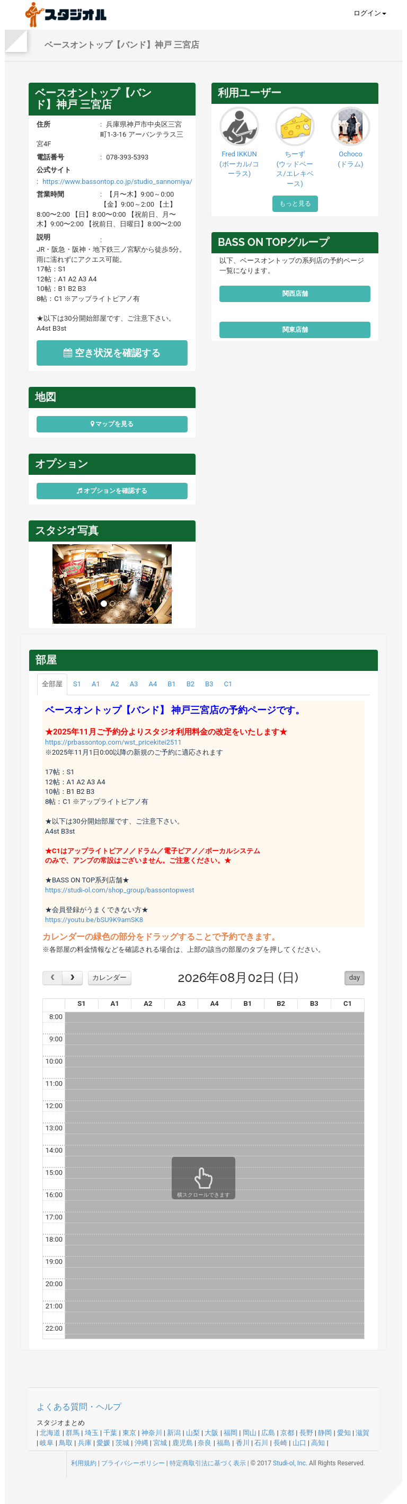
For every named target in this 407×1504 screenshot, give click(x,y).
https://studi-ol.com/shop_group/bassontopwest (119, 890)
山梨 (193, 1433)
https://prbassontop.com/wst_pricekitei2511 (113, 742)
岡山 (249, 1433)
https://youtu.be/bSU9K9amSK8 (94, 920)
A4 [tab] (152, 684)
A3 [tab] (134, 684)
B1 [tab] (171, 684)
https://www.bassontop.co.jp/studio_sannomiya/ (117, 181)
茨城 (122, 1443)
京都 (287, 1433)
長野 (306, 1433)
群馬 (72, 1433)
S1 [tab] (77, 684)
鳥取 (66, 1443)
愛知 (344, 1433)
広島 (268, 1433)
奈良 (204, 1443)
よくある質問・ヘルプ (79, 1407)
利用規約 (83, 1463)
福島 (224, 1443)
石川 (261, 1443)
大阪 (211, 1433)
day (354, 977)
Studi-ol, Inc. (290, 1463)
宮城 (160, 1443)
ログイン (369, 13)
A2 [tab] (115, 684)
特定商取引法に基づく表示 (208, 1463)
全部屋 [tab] (52, 684)
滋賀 (362, 1433)
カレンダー (109, 977)
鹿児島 (182, 1443)
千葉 (110, 1433)
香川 (243, 1443)
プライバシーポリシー (133, 1463)
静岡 (325, 1433)
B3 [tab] (209, 684)
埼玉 (92, 1433)
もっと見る (295, 203)
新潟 (174, 1433)
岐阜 (47, 1443)
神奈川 (151, 1433)
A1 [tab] (96, 684)
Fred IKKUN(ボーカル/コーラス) (239, 164)
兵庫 (85, 1443)
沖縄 (141, 1443)
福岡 (230, 1433)
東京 (129, 1433)
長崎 (280, 1443)
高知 (318, 1443)
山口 (299, 1443)
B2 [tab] (190, 684)
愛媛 (103, 1443)
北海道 (50, 1433)
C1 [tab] (228, 684)
